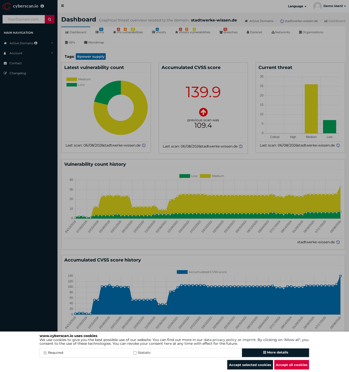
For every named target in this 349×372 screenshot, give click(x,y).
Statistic (142, 352)
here (168, 343)
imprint (249, 340)
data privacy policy (220, 340)
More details (275, 352)
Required (53, 352)
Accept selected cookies (250, 365)
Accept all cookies (292, 365)
